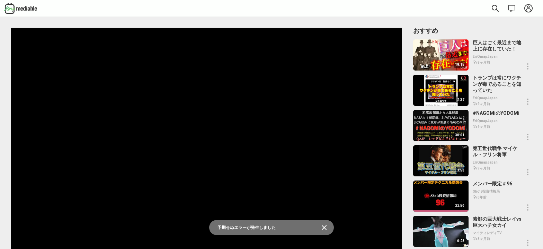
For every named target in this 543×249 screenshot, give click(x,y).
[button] (528, 66)
